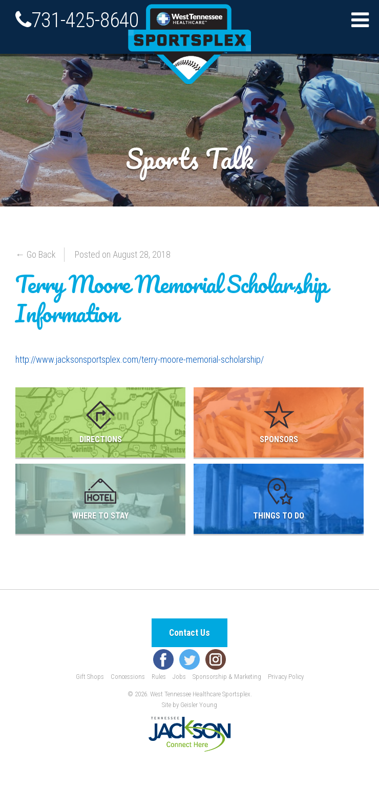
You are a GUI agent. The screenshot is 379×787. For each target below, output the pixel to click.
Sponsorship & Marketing (227, 676)
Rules (159, 676)
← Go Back (35, 254)
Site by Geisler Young (189, 705)
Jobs (179, 676)
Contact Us (189, 633)
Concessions (128, 676)
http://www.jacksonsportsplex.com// (139, 359)
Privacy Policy (286, 676)
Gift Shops (90, 676)
